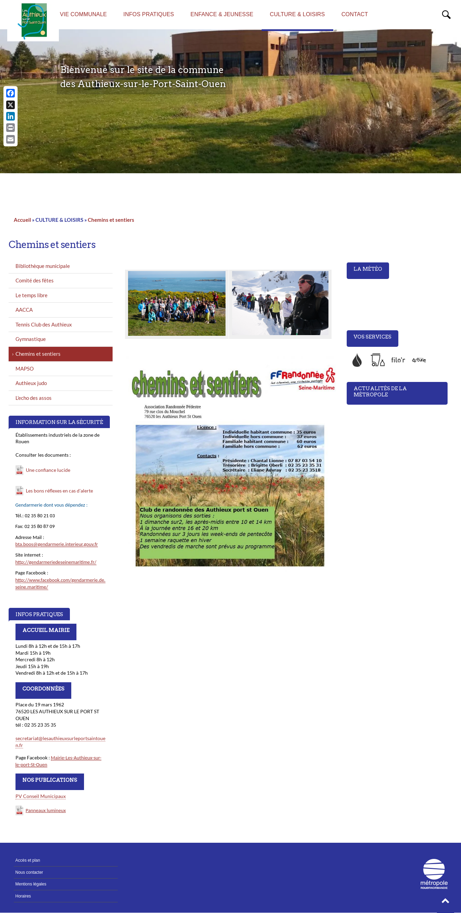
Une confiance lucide (48, 470)
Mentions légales (30, 884)
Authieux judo (31, 383)
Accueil (22, 220)
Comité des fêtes (34, 280)
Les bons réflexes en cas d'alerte (59, 491)
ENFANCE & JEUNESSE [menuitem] (221, 14)
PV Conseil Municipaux (40, 796)
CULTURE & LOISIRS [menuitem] (297, 14)
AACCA (24, 310)
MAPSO (24, 368)
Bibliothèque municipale (42, 266)
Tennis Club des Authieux (43, 324)
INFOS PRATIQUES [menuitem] (148, 14)
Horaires (23, 896)
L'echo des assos (33, 398)
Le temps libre (31, 295)
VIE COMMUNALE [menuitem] (83, 14)
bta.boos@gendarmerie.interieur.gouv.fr (56, 544)
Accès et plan (27, 860)
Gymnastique (30, 339)
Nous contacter (29, 872)
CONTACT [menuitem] (355, 14)
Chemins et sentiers (111, 220)
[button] (445, 902)
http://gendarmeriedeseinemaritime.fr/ (55, 562)
